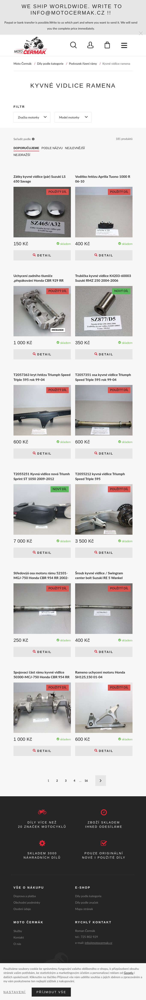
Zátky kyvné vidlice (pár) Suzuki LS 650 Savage (39, 178)
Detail (44, 255)
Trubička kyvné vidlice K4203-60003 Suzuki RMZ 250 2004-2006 (103, 278)
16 (86, 780)
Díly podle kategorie (50, 63)
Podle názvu (52, 148)
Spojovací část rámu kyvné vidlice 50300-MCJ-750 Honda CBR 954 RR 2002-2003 (41, 674)
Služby (17, 931)
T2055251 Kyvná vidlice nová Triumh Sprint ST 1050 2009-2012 (41, 476)
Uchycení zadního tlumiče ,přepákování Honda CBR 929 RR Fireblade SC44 (38, 278)
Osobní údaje (22, 909)
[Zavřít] (141, 33)
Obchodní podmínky (26, 902)
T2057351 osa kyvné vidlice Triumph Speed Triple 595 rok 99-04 (103, 377)
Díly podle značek (86, 902)
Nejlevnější (75, 148)
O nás (17, 944)
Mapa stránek (84, 909)
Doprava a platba (24, 896)
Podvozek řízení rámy (83, 63)
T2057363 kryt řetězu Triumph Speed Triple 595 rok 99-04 (41, 377)
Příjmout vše (51, 992)
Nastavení (14, 992)
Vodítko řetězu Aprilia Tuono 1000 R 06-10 (102, 178)
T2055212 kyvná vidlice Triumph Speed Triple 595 (100, 476)
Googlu (128, 973)
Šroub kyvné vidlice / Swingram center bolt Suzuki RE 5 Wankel (99, 575)
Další (100, 780)
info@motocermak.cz (98, 943)
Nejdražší (21, 155)
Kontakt (18, 937)
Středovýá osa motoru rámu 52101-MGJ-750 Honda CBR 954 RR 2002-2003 (41, 575)
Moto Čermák (22, 63)
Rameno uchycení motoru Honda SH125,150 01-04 (100, 674)
